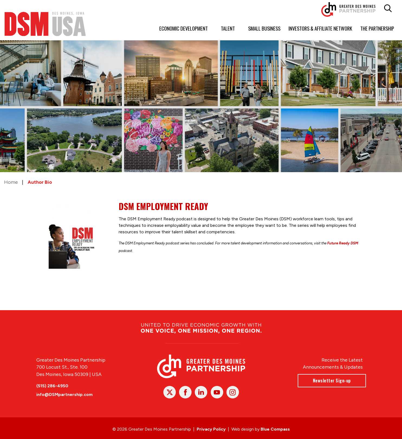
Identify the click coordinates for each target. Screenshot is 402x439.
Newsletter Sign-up (332, 380)
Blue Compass (275, 429)
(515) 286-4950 (52, 385)
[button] (388, 8)
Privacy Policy (211, 429)
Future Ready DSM (342, 243)
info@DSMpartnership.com (64, 394)
